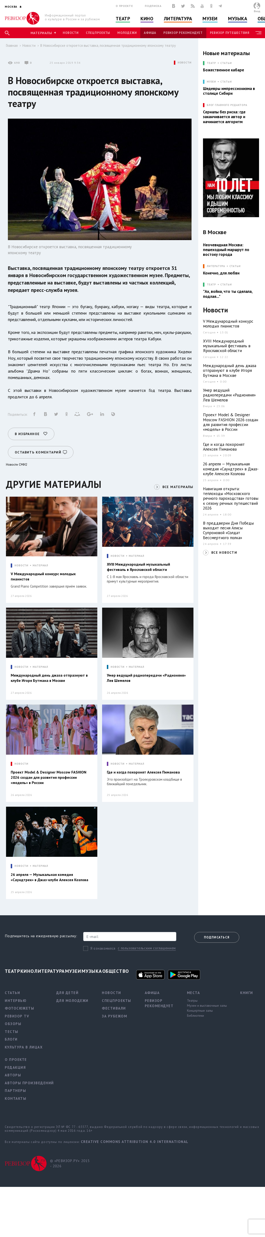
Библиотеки (195, 1015)
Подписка (153, 6)
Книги (246, 992)
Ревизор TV (17, 1016)
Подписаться (216, 937)
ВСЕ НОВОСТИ (224, 552)
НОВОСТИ (185, 62)
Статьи (226, 63)
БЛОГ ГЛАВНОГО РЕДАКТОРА (227, 105)
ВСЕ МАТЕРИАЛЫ (177, 487)
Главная (12, 45)
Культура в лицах (24, 1047)
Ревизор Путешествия (229, 33)
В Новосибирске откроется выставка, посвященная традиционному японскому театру (108, 45)
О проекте (124, 6)
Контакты (15, 1098)
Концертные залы (200, 1010)
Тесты (11, 1031)
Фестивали (114, 1008)
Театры (192, 1000)
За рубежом (114, 1016)
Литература (178, 19)
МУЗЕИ (211, 81)
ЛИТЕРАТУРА (216, 266)
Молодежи (127, 33)
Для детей (67, 992)
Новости (70, 33)
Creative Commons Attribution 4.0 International (134, 1141)
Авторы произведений (29, 1083)
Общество (115, 971)
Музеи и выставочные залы (207, 1005)
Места (193, 992)
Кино (146, 19)
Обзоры (13, 1023)
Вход (257, 11)
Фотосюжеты (19, 1008)
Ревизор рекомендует (183, 33)
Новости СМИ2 (16, 464)
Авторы (13, 1075)
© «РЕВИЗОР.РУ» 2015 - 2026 (70, 1163)
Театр (123, 19)
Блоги (11, 1039)
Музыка (237, 19)
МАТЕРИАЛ (40, 565)
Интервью (15, 1000)
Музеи (210, 19)
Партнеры (15, 1090)
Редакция (15, 1067)
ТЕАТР (211, 63)
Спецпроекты (98, 33)
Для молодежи (72, 1000)
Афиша (150, 33)
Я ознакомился (102, 948)
